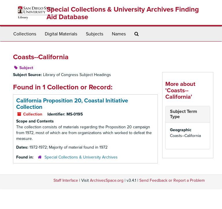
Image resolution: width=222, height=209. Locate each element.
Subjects (94, 34)
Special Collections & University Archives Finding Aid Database (123, 13)
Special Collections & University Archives (81, 157)
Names (119, 34)
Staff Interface (65, 180)
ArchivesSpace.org (106, 180)
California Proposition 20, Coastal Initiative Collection (72, 104)
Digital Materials (61, 34)
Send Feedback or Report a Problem (172, 180)
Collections (24, 34)
